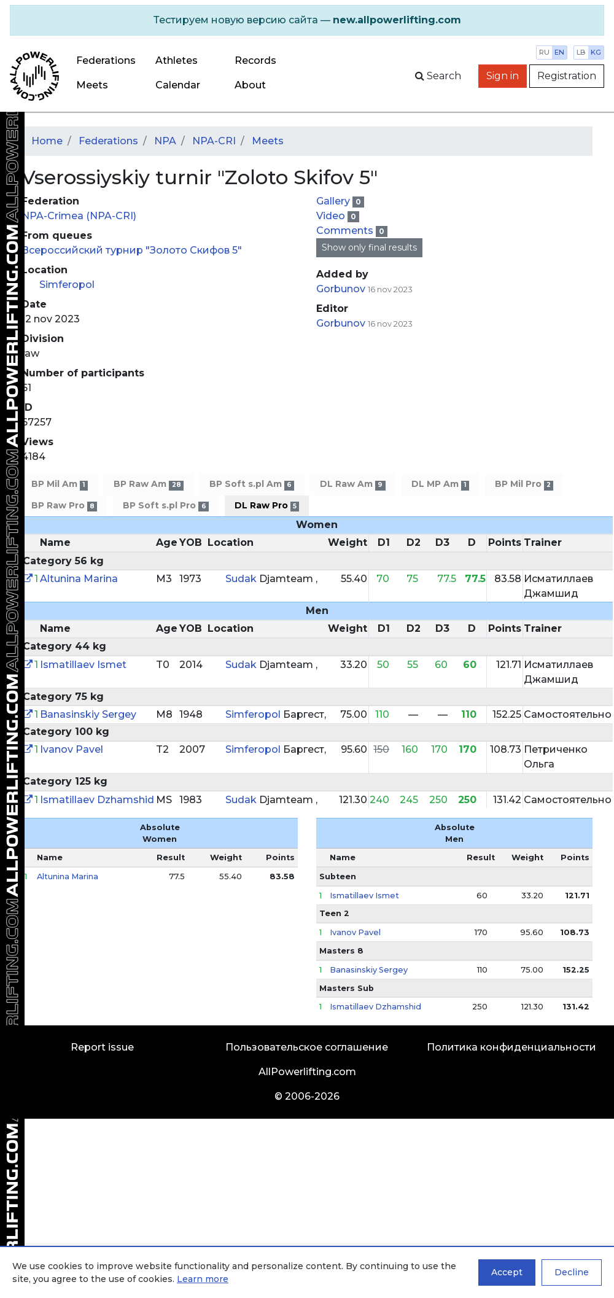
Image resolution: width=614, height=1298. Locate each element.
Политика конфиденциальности (511, 1047)
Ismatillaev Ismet (83, 664)
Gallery (334, 201)
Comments (346, 230)
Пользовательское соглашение (306, 1047)
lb (581, 52)
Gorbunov (342, 289)
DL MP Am (440, 484)
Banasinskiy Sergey (88, 714)
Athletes (176, 60)
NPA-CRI (214, 141)
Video (332, 216)
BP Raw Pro (64, 505)
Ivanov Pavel (71, 749)
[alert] (307, 20)
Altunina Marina (79, 579)
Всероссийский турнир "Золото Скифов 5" (131, 250)
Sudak (242, 579)
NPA (165, 141)
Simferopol (67, 284)
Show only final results (369, 247)
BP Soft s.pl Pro (165, 505)
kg (596, 52)
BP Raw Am (148, 484)
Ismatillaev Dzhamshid (97, 800)
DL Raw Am (352, 484)
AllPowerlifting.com (307, 1072)
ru (544, 52)
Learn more (202, 1278)
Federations (106, 60)
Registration (566, 76)
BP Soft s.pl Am (251, 484)
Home (47, 141)
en (559, 52)
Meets (92, 85)
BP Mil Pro (524, 484)
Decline (571, 1272)
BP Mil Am (59, 484)
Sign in (502, 76)
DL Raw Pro (267, 505)
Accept (507, 1272)
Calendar (177, 85)
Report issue (102, 1047)
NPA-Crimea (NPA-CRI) (78, 216)
